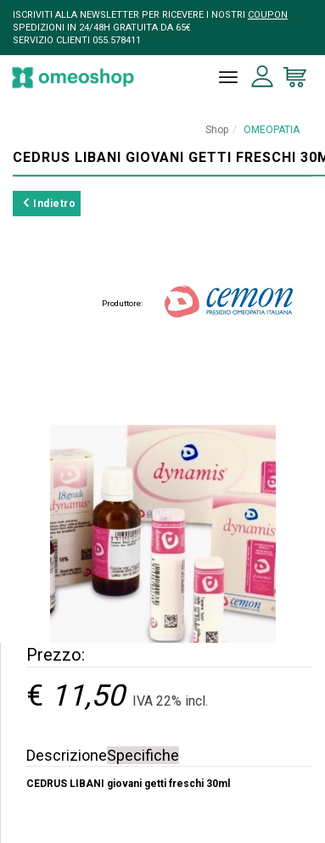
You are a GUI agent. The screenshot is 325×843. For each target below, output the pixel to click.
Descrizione (66, 755)
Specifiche (143, 755)
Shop (216, 130)
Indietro (49, 203)
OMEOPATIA (272, 130)
